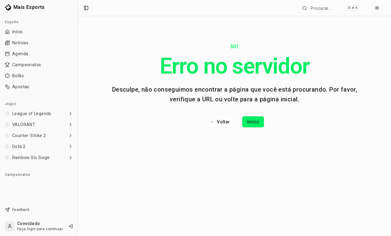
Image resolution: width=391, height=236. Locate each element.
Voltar (220, 122)
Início (253, 121)
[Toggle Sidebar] (77, 118)
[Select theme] (376, 7)
